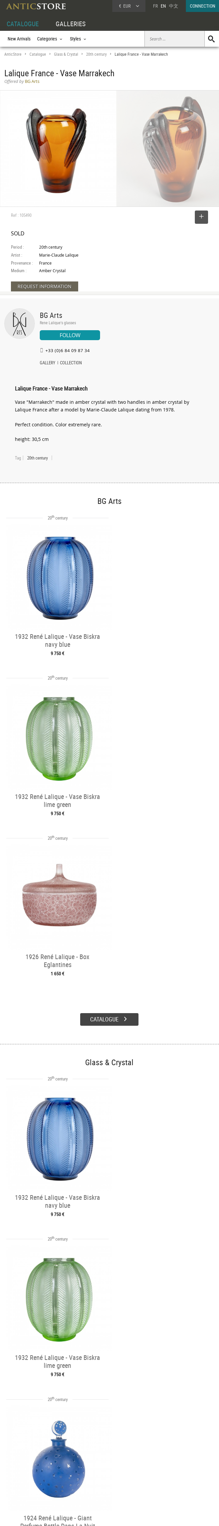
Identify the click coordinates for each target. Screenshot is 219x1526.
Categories (58, 1463)
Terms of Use (76, 1514)
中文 (173, 6)
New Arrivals (19, 38)
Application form (24, 1485)
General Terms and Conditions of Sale (123, 1514)
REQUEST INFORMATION (45, 286)
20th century (96, 54)
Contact (157, 1473)
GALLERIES (70, 23)
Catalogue (37, 54)
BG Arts (51, 315)
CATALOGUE (23, 23)
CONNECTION (202, 6)
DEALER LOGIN (24, 1470)
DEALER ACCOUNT (21, 1455)
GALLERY (47, 363)
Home (156, 1466)
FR (155, 6)
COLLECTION (71, 363)
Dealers (100, 1463)
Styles (54, 1471)
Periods (55, 1478)
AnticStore (13, 54)
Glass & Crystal (66, 54)
